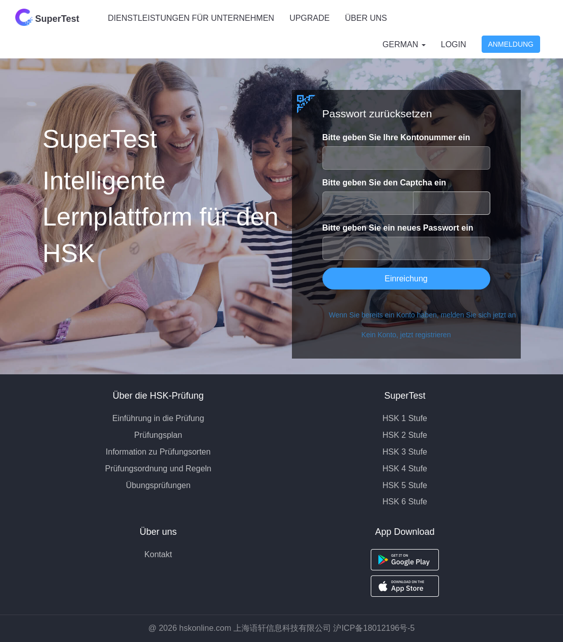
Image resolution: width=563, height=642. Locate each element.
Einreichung (406, 278)
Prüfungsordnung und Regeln (158, 468)
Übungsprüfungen (158, 485)
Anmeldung (511, 44)
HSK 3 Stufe (404, 451)
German (404, 44)
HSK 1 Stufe (404, 418)
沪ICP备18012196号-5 (373, 628)
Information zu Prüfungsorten (158, 451)
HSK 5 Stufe (404, 485)
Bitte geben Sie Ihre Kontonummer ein (396, 137)
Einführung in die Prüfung (158, 418)
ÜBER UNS (366, 18)
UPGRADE (309, 18)
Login (453, 44)
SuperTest (47, 17)
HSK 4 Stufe (404, 468)
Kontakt (158, 554)
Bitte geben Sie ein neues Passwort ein (397, 227)
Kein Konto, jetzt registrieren (406, 335)
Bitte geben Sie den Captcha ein (384, 182)
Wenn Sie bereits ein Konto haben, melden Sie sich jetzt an (409, 315)
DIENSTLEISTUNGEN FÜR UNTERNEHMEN (191, 18)
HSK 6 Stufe (404, 501)
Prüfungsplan (158, 435)
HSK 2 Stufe (404, 435)
